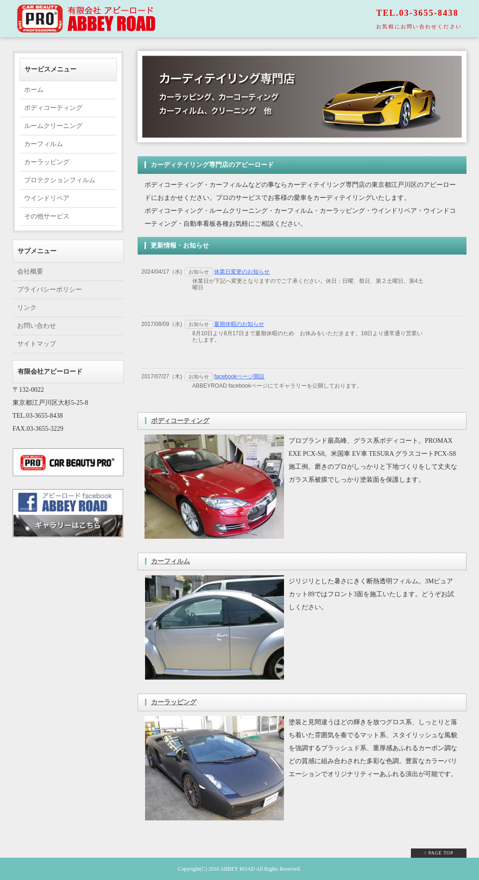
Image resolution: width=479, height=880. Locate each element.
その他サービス (46, 216)
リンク (27, 307)
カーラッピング (173, 702)
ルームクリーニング (53, 125)
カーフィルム (170, 561)
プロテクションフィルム (59, 180)
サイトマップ (36, 343)
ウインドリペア (46, 198)
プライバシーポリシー (49, 289)
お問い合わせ (36, 325)
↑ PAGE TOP (439, 852)
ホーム (34, 89)
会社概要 (30, 271)
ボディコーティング (180, 420)
